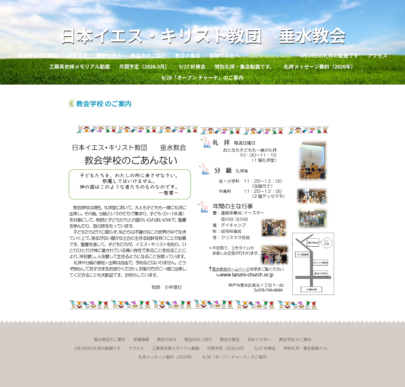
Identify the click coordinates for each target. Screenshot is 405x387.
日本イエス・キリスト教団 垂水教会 (202, 34)
